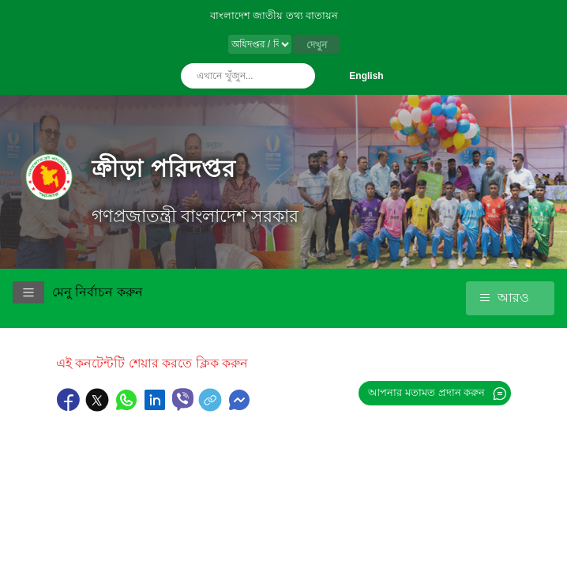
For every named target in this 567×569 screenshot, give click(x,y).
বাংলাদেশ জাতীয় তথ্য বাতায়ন (274, 15)
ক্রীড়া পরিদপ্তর (164, 169)
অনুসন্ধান (299, 76)
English (366, 75)
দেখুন (316, 45)
